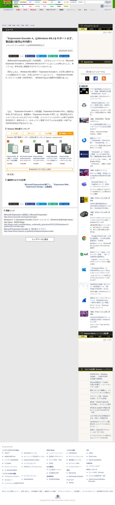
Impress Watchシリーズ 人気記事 (96, 333)
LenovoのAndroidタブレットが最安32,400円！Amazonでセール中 (100, 319)
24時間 (91, 29)
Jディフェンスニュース (76, 456)
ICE (88, 450)
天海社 (91, 453)
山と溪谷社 (50, 467)
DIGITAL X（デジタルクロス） (33, 467)
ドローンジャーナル (11, 467)
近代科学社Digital (54, 479)
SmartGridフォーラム (30, 453)
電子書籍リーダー (65, 133)
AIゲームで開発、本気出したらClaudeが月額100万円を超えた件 (100, 175)
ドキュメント (71, 10)
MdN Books (72, 473)
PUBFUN (89, 463)
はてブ (43, 56)
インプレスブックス (30, 476)
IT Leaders (8, 463)
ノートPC (14, 133)
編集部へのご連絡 (50, 491)
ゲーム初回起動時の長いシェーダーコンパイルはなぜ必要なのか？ (100, 126)
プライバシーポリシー (65, 491)
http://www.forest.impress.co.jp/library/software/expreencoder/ (29, 231)
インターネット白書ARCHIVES (14, 483)
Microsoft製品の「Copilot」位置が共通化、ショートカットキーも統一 (100, 384)
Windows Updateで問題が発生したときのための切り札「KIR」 (100, 410)
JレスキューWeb (74, 463)
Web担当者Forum (10, 456)
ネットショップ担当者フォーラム (34, 456)
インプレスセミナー (30, 463)
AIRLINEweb (73, 453)
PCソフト (31, 133)
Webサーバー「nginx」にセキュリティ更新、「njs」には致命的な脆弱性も (100, 254)
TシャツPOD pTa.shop (96, 472)
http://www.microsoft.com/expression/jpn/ (20, 217)
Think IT (7, 453)
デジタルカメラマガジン (12, 476)
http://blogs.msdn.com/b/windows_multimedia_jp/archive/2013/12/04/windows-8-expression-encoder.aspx (36, 225)
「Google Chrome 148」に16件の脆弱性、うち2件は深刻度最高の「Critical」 (100, 238)
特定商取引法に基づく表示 (105, 491)
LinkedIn (66, 56)
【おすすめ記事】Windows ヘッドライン (97, 369)
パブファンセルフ (94, 466)
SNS (79, 10)
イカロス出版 (71, 450)
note (54, 56)
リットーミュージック (56, 453)
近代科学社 (50, 476)
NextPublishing (28, 479)
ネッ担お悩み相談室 (11, 470)
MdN (68, 470)
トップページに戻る (40, 239)
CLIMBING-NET (54, 473)
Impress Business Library (31, 460)
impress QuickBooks (95, 460)
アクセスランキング (91, 26)
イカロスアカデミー (75, 467)
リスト (22, 56)
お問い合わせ (25, 491)
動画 (85, 10)
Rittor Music (51, 450)
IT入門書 (48, 133)
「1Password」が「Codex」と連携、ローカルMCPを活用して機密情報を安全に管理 (100, 154)
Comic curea (92, 456)
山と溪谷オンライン (55, 469)
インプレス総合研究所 (11, 460)
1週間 (100, 29)
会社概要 (77, 491)
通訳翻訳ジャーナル (75, 460)
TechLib (71, 482)
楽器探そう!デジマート (56, 456)
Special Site (88, 62)
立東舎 (51, 463)
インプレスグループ (88, 491)
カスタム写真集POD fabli (97, 476)
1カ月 (108, 29)
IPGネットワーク (92, 469)
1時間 (83, 29)
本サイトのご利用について (10, 491)
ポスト (15, 56)
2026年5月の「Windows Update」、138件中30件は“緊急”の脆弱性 (99, 376)
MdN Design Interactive (76, 476)
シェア (32, 56)
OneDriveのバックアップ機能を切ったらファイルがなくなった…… (100, 424)
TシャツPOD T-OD (55, 460)
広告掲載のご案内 (36, 491)
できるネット (9, 480)
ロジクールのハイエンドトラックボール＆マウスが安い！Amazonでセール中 (100, 220)
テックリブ (70, 480)
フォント (93, 10)
